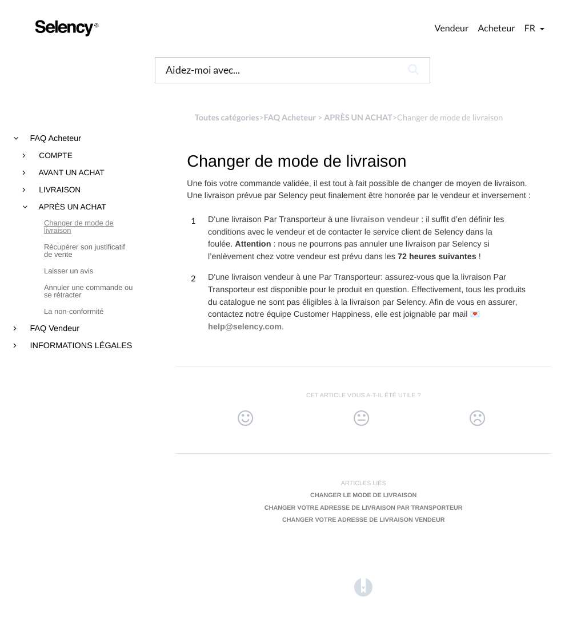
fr (530, 28)
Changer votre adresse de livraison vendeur (363, 520)
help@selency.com (245, 327)
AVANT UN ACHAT (71, 173)
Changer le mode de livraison (363, 495)
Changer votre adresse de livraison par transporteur (364, 508)
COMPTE (55, 156)
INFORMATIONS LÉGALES (80, 346)
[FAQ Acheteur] (290, 118)
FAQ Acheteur (55, 139)
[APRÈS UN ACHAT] (358, 118)
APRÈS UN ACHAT (71, 207)
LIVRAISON (59, 190)
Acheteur (496, 28)
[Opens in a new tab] (363, 587)
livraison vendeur (385, 219)
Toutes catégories (227, 118)
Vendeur (452, 28)
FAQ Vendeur (53, 329)
